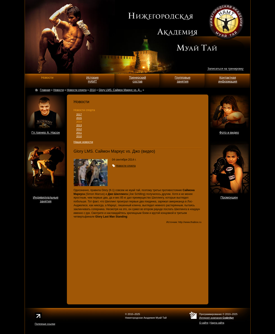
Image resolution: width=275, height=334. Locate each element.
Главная (45, 90)
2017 (79, 114)
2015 (79, 118)
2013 (79, 125)
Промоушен (229, 197)
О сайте (203, 322)
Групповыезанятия (182, 79)
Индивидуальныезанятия (46, 199)
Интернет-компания (216, 317)
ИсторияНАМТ (92, 79)
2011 (79, 132)
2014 (79, 121)
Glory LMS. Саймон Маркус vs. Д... (120, 90)
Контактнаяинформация (227, 79)
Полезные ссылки (45, 323)
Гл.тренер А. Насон (45, 132)
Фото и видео (229, 132)
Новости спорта (84, 110)
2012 (79, 129)
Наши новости (83, 142)
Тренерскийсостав (137, 79)
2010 (79, 136)
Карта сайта (217, 322)
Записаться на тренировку (225, 68)
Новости (47, 77)
